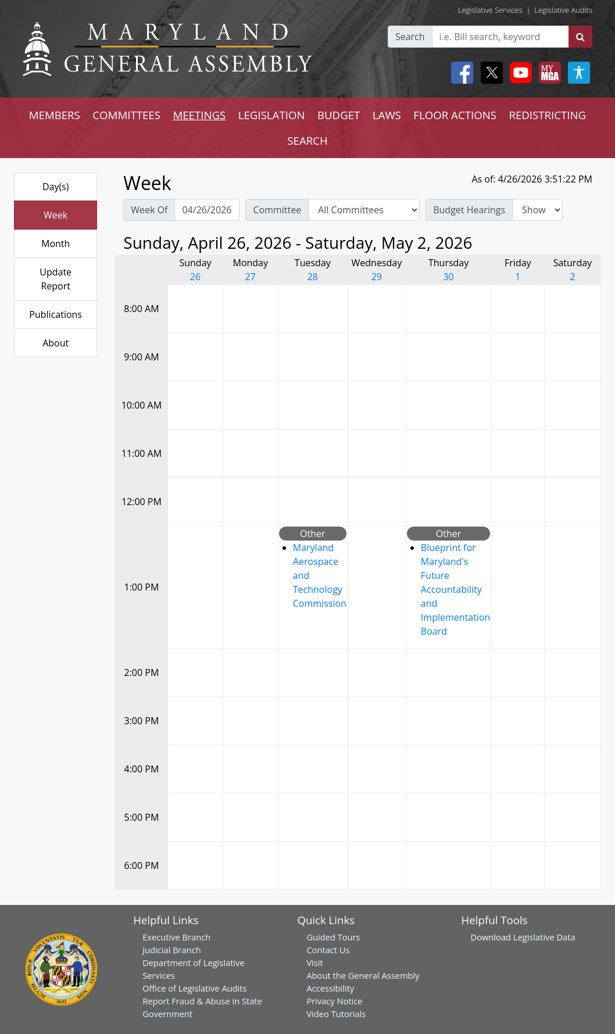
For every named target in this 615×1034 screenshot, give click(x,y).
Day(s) (55, 186)
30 (448, 276)
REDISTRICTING (547, 115)
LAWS (387, 115)
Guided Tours (333, 937)
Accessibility (330, 988)
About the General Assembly (362, 975)
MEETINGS (199, 115)
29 (376, 276)
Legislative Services (490, 10)
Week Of (149, 209)
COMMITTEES (126, 115)
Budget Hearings (469, 209)
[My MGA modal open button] (547, 73)
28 (313, 276)
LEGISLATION (271, 115)
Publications (55, 314)
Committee (277, 209)
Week (55, 215)
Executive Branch (176, 937)
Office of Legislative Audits (194, 988)
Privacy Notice (334, 1001)
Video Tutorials (336, 1013)
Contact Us (327, 950)
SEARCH (307, 140)
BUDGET (338, 115)
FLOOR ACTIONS (454, 115)
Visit (314, 962)
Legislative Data (544, 937)
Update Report (55, 279)
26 (195, 276)
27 (250, 276)
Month (55, 243)
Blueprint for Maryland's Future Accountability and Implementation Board (455, 589)
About (55, 343)
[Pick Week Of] (206, 210)
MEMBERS (54, 115)
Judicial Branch (171, 950)
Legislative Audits (563, 10)
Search (410, 36)
